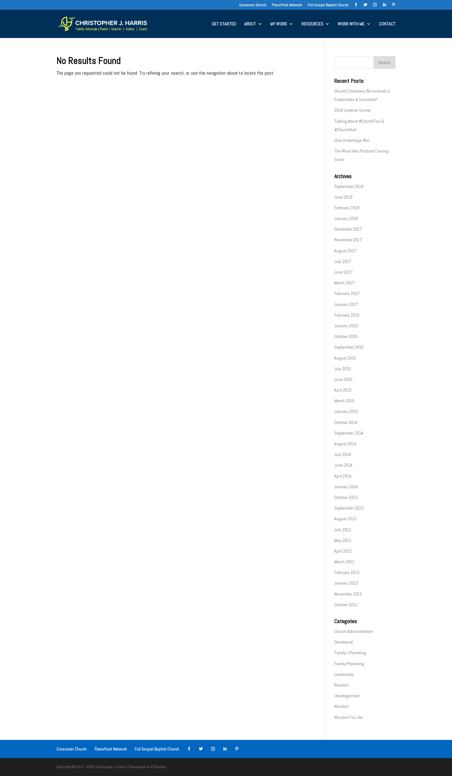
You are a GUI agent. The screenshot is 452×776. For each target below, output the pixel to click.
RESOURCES (312, 24)
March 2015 (344, 401)
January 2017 (346, 304)
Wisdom (341, 706)
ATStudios (158, 766)
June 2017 (343, 272)
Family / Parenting (350, 653)
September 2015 (348, 347)
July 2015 (342, 369)
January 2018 (346, 218)
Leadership (344, 674)
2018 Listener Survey (352, 110)
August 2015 (345, 358)
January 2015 (346, 411)
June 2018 (343, 197)
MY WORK (278, 24)
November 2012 (348, 594)
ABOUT (250, 24)
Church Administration (353, 631)
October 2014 (346, 422)
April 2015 (343, 390)
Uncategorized (346, 695)
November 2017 (348, 240)
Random (341, 685)
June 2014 (343, 465)
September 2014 (348, 433)
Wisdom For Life (348, 717)
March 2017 (344, 283)
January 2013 (346, 583)
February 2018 (346, 208)
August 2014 (345, 444)
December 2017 (348, 229)
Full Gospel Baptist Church (328, 5)
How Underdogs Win (351, 140)
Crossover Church (252, 5)
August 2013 (345, 519)
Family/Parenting (349, 663)
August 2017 (345, 251)
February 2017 (346, 293)
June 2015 (343, 379)
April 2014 (343, 476)
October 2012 (346, 604)
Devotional (343, 642)
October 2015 (346, 336)
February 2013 (346, 572)
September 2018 (348, 186)
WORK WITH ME (351, 24)
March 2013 (344, 562)
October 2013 (346, 497)
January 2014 (346, 487)
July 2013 (342, 529)
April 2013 (343, 551)
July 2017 (342, 261)
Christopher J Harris (110, 766)
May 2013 (342, 540)
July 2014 (342, 454)
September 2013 (348, 508)
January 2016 (346, 326)
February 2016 (346, 315)
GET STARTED (224, 24)
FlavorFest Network (287, 5)
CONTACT (387, 24)
